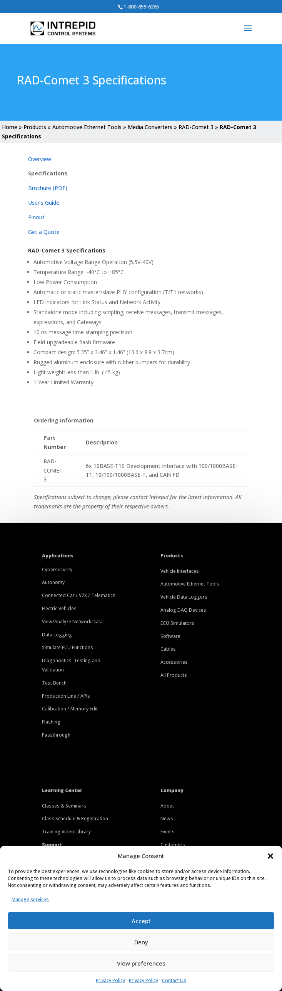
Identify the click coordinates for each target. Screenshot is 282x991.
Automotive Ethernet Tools (87, 127)
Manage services (30, 899)
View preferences (141, 963)
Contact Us (174, 980)
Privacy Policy (110, 980)
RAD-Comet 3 (196, 127)
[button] (270, 856)
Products (34, 127)
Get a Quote (44, 232)
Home (9, 127)
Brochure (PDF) (47, 188)
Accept (141, 921)
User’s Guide (43, 202)
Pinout (36, 217)
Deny (141, 942)
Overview (39, 159)
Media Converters (150, 127)
